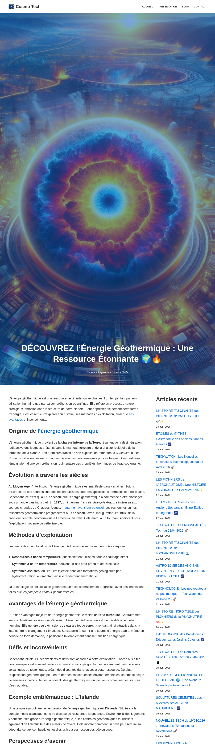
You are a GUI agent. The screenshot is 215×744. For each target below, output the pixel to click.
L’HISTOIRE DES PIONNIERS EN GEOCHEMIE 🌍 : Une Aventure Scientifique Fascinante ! (180, 681)
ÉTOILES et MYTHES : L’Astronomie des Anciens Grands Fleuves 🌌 (179, 439)
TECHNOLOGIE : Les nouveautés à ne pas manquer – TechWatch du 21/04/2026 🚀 (181, 595)
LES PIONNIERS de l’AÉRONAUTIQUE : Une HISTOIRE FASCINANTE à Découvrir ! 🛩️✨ (181, 485)
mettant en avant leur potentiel (105, 508)
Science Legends (98, 372)
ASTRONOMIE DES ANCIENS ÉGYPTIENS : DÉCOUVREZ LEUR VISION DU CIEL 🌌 (180, 572)
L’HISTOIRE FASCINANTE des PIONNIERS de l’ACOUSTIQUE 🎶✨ (178, 416)
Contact (200, 6)
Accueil (147, 6)
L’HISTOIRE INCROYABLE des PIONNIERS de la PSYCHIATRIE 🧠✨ (179, 618)
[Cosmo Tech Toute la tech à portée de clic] (24, 6)
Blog (185, 6)
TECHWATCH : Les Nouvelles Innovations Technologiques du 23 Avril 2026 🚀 (179, 462)
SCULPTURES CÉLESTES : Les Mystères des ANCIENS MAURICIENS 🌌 (179, 704)
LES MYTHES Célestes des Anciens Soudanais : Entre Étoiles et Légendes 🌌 (179, 508)
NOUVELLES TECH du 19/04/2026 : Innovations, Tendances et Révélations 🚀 (180, 727)
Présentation (167, 6)
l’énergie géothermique (68, 431)
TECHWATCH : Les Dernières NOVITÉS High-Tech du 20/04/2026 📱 (180, 658)
